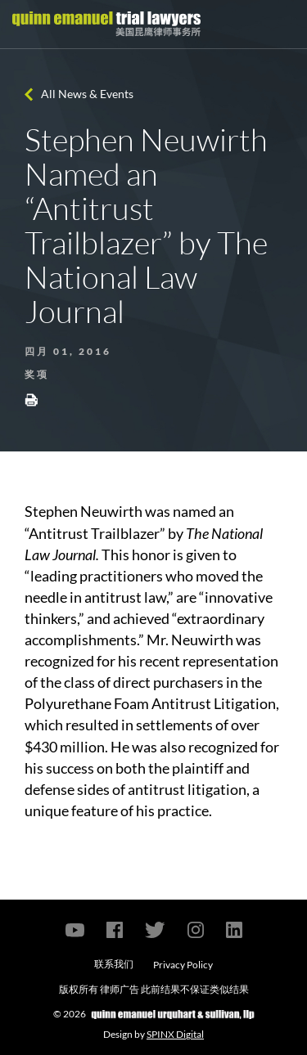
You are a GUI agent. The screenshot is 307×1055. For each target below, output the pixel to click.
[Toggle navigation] (280, 24)
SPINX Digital (175, 1034)
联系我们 (113, 964)
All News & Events (87, 94)
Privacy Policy (183, 964)
